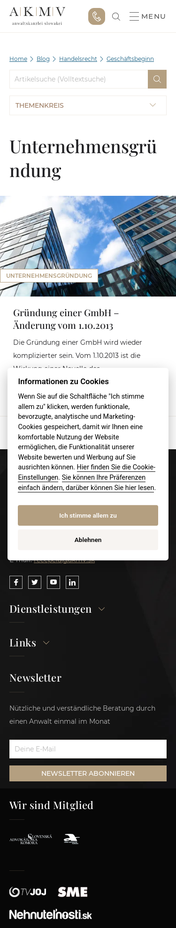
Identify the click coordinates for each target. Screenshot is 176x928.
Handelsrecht (78, 58)
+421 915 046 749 (96, 16)
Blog (43, 58)
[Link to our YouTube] (53, 582)
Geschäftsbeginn (130, 58)
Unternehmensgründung (49, 275)
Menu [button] (148, 16)
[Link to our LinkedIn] (72, 582)
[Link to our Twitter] (34, 582)
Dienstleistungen (57, 609)
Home (18, 58)
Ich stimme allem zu (88, 515)
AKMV (37, 16)
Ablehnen (88, 539)
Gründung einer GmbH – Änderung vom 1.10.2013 (66, 318)
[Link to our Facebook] (16, 582)
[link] (116, 17)
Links (29, 643)
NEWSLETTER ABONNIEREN (88, 773)
